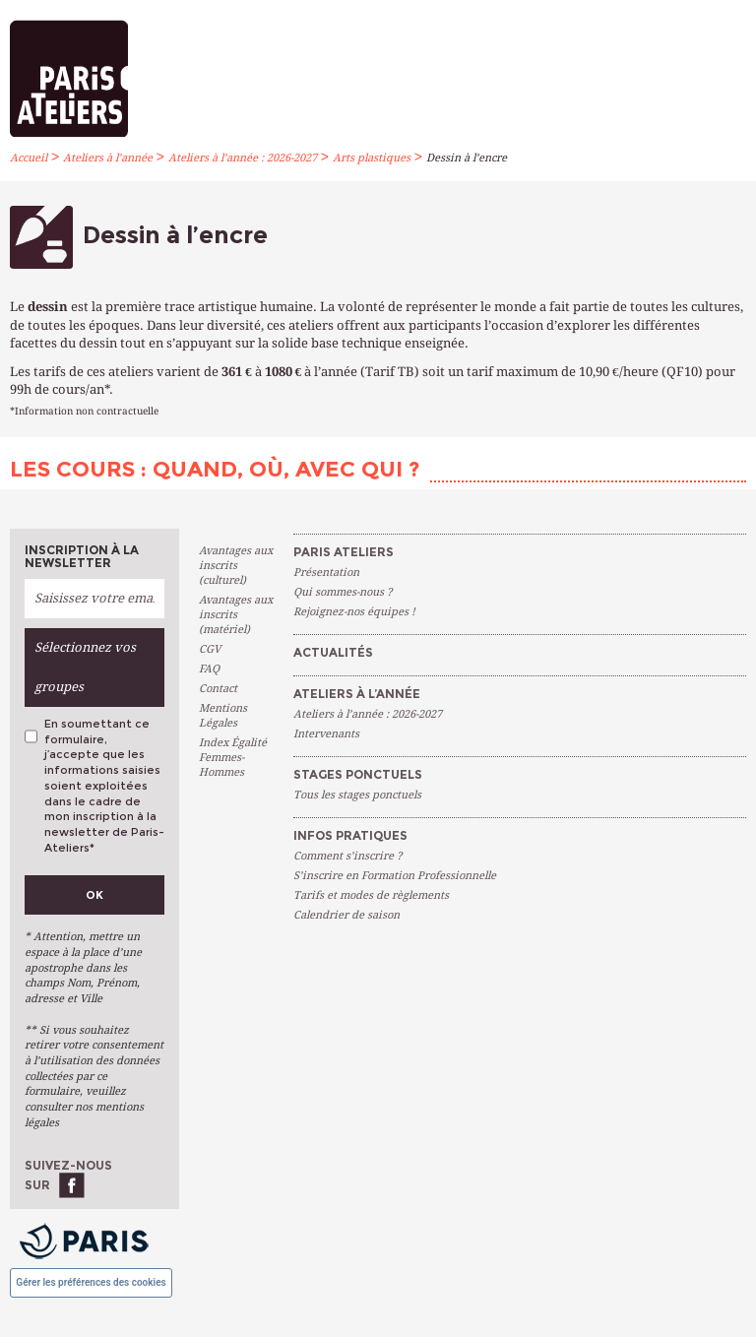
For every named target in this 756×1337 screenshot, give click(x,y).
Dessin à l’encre (466, 158)
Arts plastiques (371, 158)
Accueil (28, 158)
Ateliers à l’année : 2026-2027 (242, 158)
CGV (209, 649)
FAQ (209, 669)
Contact (218, 688)
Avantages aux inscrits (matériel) (236, 615)
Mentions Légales (223, 716)
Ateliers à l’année (108, 158)
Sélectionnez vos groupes (85, 667)
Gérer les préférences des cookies (90, 1282)
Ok (94, 895)
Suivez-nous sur (68, 1175)
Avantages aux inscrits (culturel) (236, 565)
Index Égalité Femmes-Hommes (233, 757)
